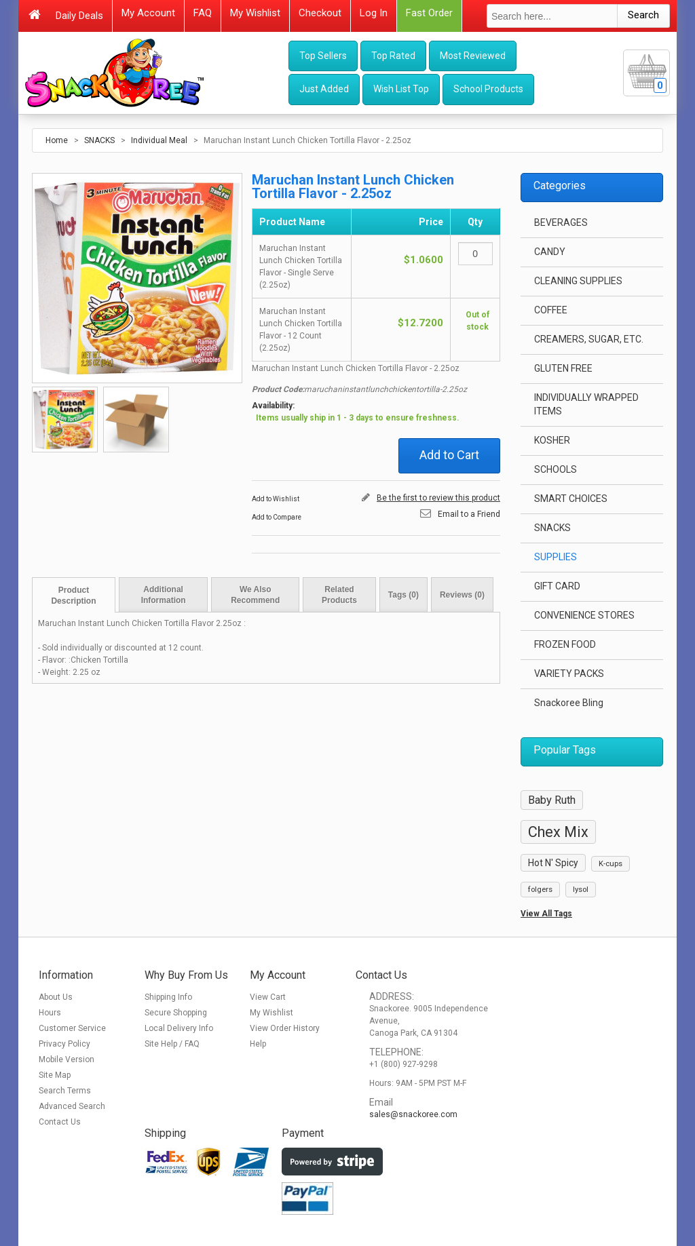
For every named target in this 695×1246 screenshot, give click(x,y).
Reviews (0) (462, 595)
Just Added (324, 88)
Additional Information (163, 595)
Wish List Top (401, 88)
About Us (56, 997)
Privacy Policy (64, 1044)
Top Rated (393, 55)
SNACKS (99, 140)
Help (258, 1044)
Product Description (73, 595)
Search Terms (65, 1090)
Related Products (339, 595)
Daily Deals (79, 15)
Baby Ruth (552, 800)
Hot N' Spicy (553, 862)
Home (56, 140)
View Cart (268, 997)
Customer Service (72, 1028)
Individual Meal (159, 140)
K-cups (610, 863)
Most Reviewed (473, 55)
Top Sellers (323, 55)
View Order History (285, 1028)
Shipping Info (168, 997)
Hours (50, 1012)
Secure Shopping (176, 1012)
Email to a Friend (469, 514)
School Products (488, 88)
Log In (374, 13)
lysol (580, 889)
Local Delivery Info (179, 1028)
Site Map (55, 1075)
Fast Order (429, 13)
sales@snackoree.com (413, 1114)
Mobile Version (66, 1059)
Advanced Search (72, 1106)
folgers (540, 889)
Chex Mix (558, 831)
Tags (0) (403, 595)
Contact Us (60, 1122)
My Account (148, 13)
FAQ (202, 13)
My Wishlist (255, 13)
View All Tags (546, 913)
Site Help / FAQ (172, 1044)
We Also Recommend (255, 595)
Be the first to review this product (438, 498)
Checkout (320, 13)
